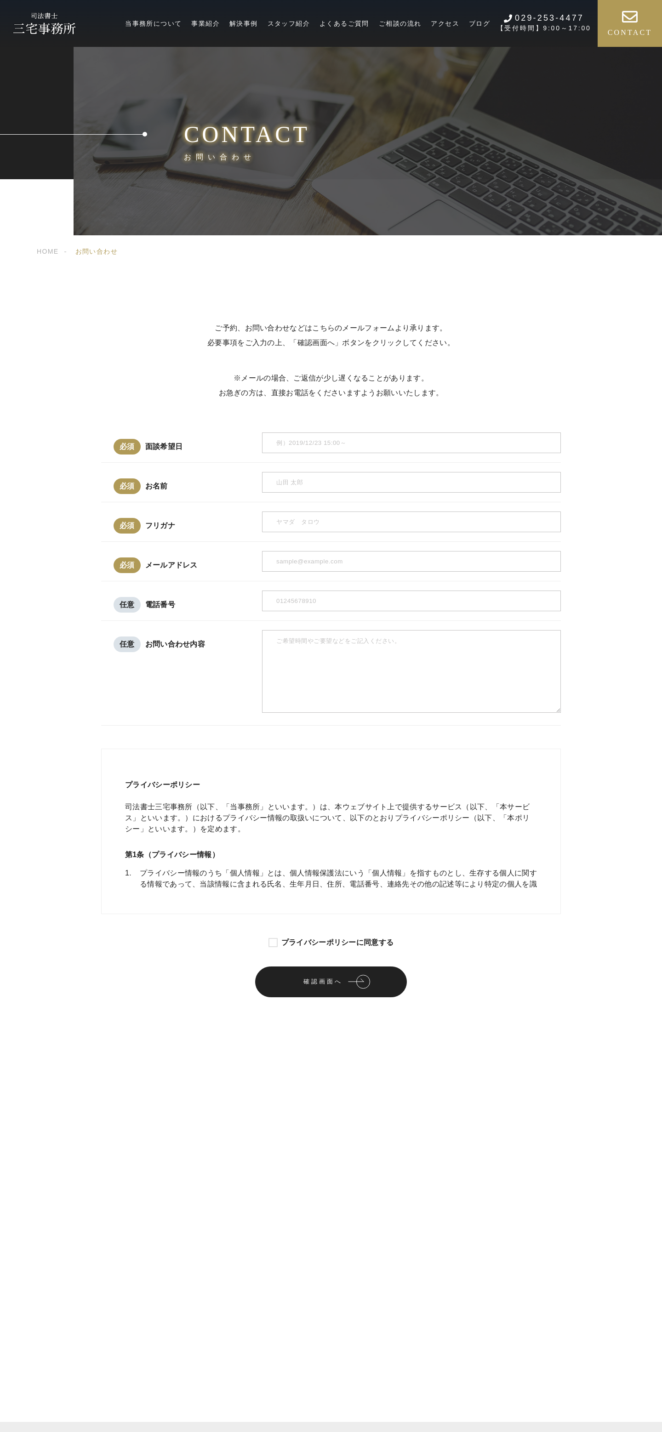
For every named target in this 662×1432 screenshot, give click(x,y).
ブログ (479, 23)
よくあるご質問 (344, 23)
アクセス (445, 23)
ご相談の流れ (400, 23)
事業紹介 (205, 23)
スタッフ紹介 (289, 23)
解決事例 (243, 23)
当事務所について (153, 23)
